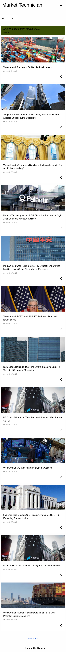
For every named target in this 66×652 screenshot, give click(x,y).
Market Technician (22, 5)
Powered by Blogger (33, 648)
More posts (33, 639)
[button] (61, 77)
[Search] (55, 5)
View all (7, 32)
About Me (8, 18)
